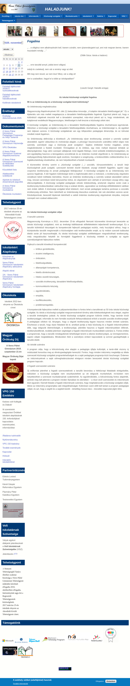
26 (10, 75)
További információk (20, 684)
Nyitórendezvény (10, 440)
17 (4, 72)
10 (4, 68)
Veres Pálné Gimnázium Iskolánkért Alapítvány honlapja (13, 285)
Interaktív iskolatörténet (9, 461)
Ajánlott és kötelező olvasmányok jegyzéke (13, 181)
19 (10, 72)
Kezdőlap (5, 16)
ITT (15, 554)
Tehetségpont (7, 21)
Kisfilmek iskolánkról (12, 103)
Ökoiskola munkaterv (12, 194)
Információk (33, 16)
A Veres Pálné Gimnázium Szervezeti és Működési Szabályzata (13, 162)
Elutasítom (111, 682)
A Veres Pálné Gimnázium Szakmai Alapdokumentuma (12, 153)
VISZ (123, 16)
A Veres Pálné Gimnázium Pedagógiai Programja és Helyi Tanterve (13, 134)
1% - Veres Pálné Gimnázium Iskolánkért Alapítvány (13, 277)
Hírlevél (6, 456)
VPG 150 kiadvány (11, 444)
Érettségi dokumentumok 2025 (12, 117)
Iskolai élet (19, 16)
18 (7, 72)
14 (16, 68)
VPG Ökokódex (10, 147)
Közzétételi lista (10, 170)
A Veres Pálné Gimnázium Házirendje (13, 142)
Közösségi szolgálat (52, 16)
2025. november (13, 42)
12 (10, 68)
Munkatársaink (71, 16)
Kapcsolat (112, 16)
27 (13, 75)
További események (11, 448)
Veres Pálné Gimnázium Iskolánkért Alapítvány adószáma (13, 265)
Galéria (100, 16)
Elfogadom (100, 682)
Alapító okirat (8, 271)
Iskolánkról (87, 16)
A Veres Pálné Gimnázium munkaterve (9, 188)
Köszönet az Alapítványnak (9, 257)
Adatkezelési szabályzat (8, 175)
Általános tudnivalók (12, 436)
